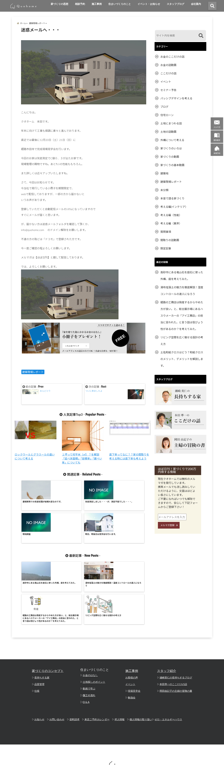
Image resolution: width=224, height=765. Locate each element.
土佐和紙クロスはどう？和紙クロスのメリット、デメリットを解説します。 (181, 359)
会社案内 (196, 4)
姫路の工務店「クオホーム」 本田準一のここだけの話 (105, 760)
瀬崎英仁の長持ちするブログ (176, 617)
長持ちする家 (41, 617)
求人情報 (120, 659)
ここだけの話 (168, 73)
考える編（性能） (171, 215)
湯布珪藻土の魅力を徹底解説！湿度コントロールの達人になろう (181, 290)
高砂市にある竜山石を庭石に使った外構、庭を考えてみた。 (181, 275)
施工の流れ (89, 635)
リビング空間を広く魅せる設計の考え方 (181, 340)
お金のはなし (90, 615)
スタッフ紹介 (166, 611)
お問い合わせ (56, 659)
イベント (165, 81)
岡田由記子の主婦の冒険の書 (176, 631)
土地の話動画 (168, 131)
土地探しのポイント (94, 622)
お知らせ (39, 659)
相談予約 (80, 4)
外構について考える (172, 140)
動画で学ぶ (89, 628)
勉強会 (131, 637)
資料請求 (74, 659)
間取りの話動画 (169, 240)
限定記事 (165, 248)
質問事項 (165, 231)
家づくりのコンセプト (48, 611)
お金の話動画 (168, 65)
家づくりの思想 (59, 4)
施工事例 (97, 4)
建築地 (164, 173)
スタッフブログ (175, 4)
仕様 (36, 631)
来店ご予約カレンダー (96, 659)
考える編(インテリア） (174, 206)
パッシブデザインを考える (176, 98)
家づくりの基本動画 (172, 165)
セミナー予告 (168, 90)
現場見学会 (134, 631)
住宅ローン (167, 115)
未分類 (164, 190)
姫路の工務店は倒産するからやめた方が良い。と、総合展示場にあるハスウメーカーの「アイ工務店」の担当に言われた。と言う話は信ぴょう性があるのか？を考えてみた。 (181, 315)
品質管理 (39, 624)
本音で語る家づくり (172, 198)
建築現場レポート (33, 371)
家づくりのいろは (171, 148)
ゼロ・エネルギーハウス (168, 659)
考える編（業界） (171, 223)
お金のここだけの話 (172, 56)
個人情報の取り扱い (141, 659)
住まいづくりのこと (119, 4)
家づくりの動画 (169, 156)
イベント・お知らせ (149, 4)
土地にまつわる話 (171, 123)
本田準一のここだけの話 (173, 624)
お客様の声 (131, 617)
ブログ (164, 106)
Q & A (86, 641)
